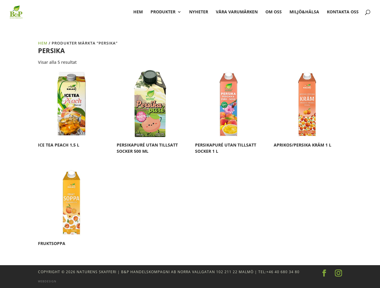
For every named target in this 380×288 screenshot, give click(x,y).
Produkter (163, 12)
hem (138, 12)
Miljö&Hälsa (304, 12)
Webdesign (47, 281)
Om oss (273, 12)
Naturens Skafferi (96, 271)
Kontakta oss (343, 12)
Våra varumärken (237, 12)
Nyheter (198, 12)
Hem (43, 43)
